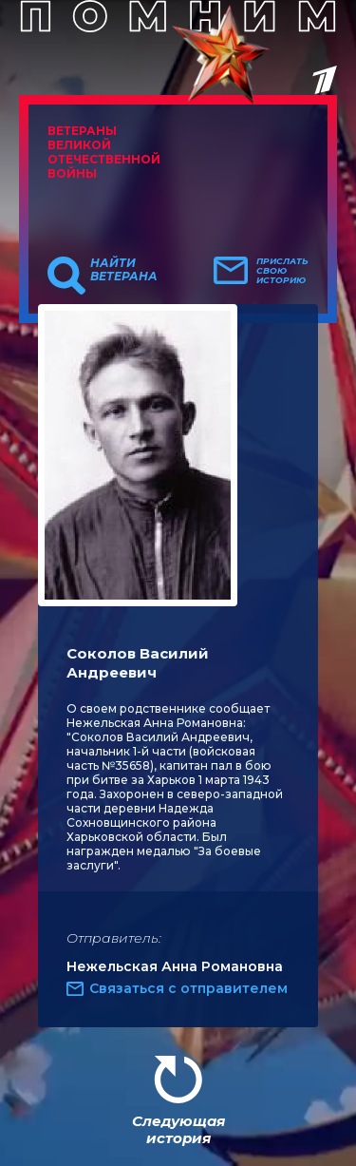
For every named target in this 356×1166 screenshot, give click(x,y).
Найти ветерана (124, 270)
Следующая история (178, 1129)
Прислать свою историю (282, 271)
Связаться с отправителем (188, 988)
